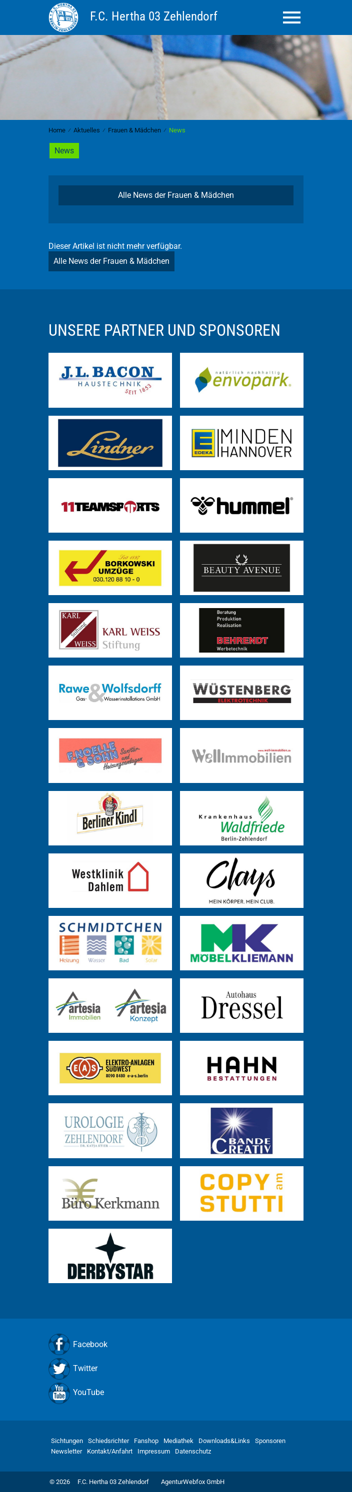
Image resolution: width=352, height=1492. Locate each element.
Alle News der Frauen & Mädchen (176, 195)
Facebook (90, 1344)
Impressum (154, 1451)
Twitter (85, 1368)
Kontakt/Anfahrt (109, 1451)
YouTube (88, 1392)
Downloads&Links (224, 1441)
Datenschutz (193, 1451)
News (64, 150)
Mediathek (179, 1441)
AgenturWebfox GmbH (192, 1482)
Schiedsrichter (108, 1441)
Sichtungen (67, 1441)
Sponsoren (270, 1441)
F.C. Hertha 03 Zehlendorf (113, 1482)
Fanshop (146, 1441)
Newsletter (66, 1451)
